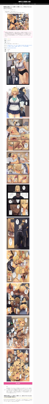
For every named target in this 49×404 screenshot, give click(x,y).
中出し (12, 45)
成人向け (13, 46)
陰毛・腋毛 (23, 45)
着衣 (30, 45)
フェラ (14, 45)
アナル (17, 45)
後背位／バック (20, 46)
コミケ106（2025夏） (26, 46)
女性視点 (19, 45)
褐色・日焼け (27, 45)
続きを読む (18, 383)
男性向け (10, 46)
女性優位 (16, 46)
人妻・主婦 (8, 45)
